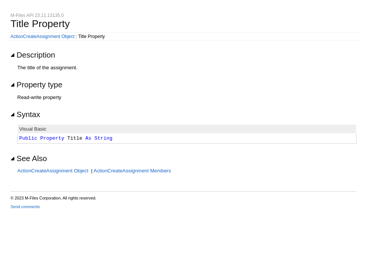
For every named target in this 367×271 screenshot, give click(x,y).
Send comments (25, 206)
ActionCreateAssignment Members (132, 171)
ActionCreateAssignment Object (42, 36)
